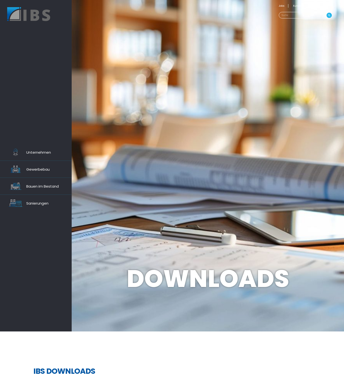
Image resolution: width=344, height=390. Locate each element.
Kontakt (327, 6)
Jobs (282, 6)
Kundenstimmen (303, 6)
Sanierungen (26, 203)
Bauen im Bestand (32, 186)
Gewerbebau (27, 169)
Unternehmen (28, 152)
